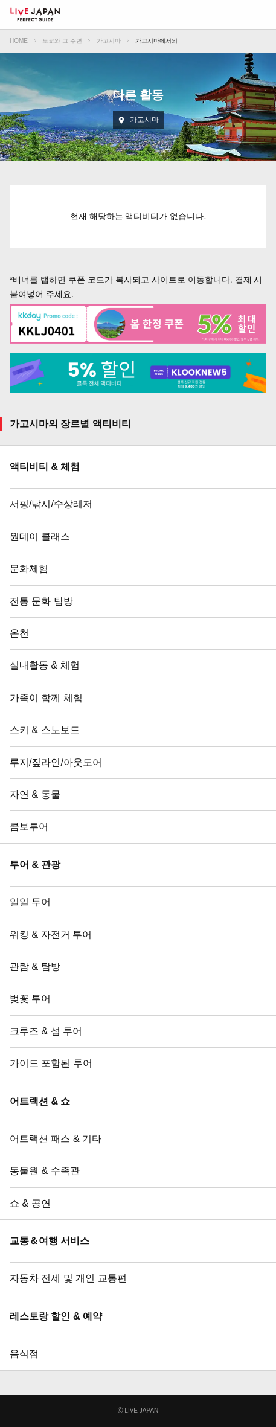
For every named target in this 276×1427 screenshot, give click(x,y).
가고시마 (109, 40)
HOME (19, 40)
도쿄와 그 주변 (62, 40)
